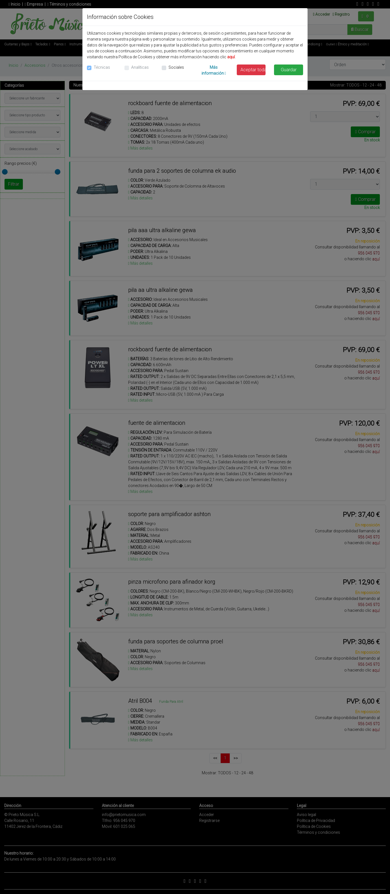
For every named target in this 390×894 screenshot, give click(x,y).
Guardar (289, 69)
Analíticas (140, 67)
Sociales (176, 67)
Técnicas (102, 67)
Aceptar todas (253, 69)
